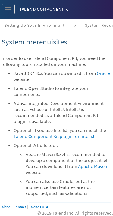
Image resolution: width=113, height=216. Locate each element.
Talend (5, 207)
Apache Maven (92, 166)
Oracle (103, 73)
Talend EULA (38, 207)
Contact (20, 207)
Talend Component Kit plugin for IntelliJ (54, 136)
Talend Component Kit (45, 9)
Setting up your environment (35, 25)
